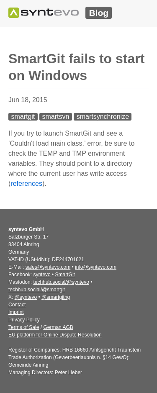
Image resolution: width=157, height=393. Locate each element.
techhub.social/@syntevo (61, 282)
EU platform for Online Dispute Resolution (55, 335)
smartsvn (55, 116)
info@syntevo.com (95, 267)
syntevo (41, 274)
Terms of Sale (23, 327)
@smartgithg (55, 297)
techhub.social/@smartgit (36, 290)
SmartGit (65, 274)
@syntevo (26, 297)
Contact (17, 305)
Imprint (16, 312)
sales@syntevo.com (48, 267)
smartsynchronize (103, 116)
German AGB (58, 327)
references (26, 183)
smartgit (23, 116)
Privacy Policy (24, 320)
